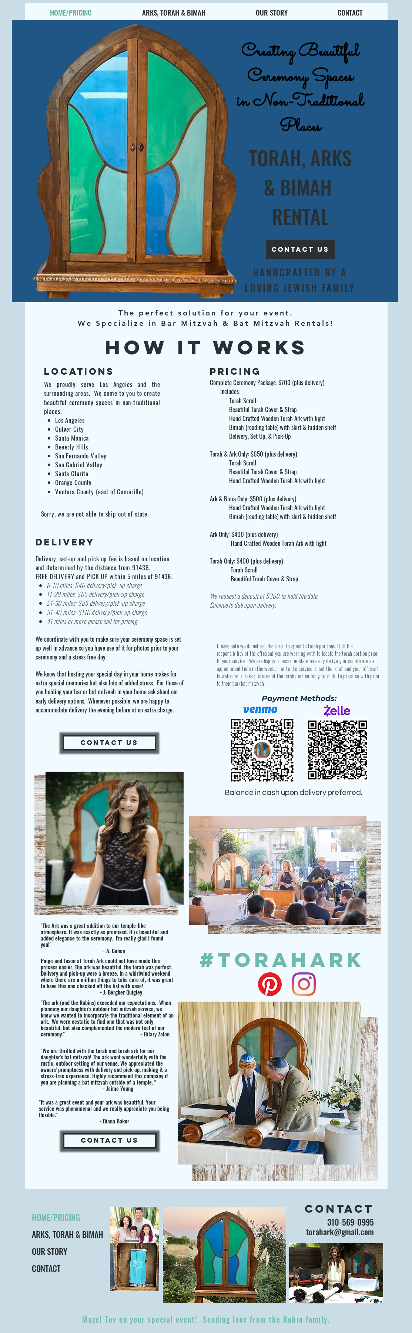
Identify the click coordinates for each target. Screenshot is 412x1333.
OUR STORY (49, 1251)
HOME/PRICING (56, 1217)
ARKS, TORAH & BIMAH (66, 1234)
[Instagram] (304, 984)
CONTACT (46, 1268)
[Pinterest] (270, 984)
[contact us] (300, 249)
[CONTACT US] (109, 743)
